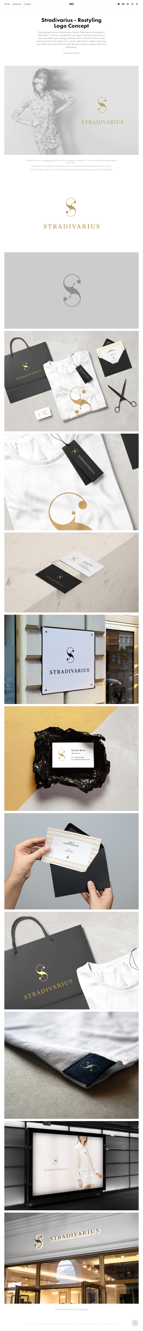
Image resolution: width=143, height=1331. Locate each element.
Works (7, 4)
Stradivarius (83, 1309)
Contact (27, 4)
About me (17, 4)
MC (71, 4)
